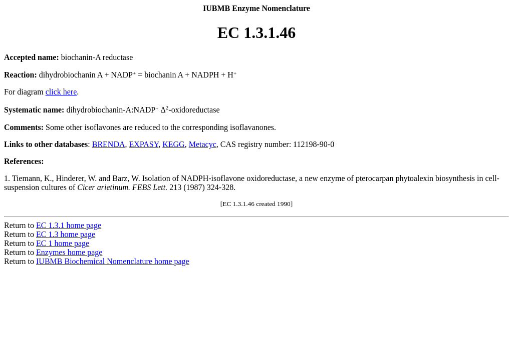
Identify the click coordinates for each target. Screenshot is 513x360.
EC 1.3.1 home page (68, 225)
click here (61, 92)
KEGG (173, 144)
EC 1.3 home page (65, 234)
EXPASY (144, 144)
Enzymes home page (69, 252)
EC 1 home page (62, 243)
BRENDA (108, 144)
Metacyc (202, 144)
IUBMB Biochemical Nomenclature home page (112, 261)
